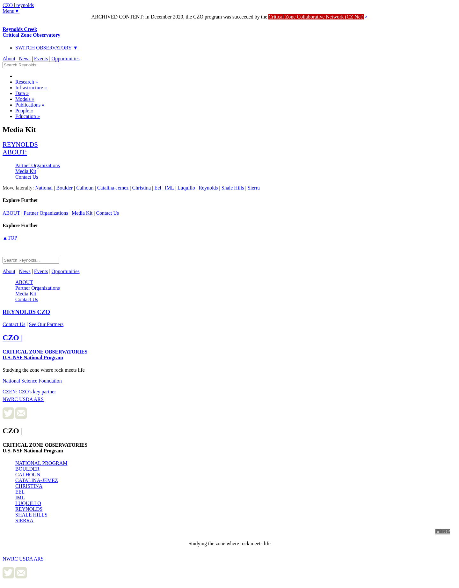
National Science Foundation (32, 380)
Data (22, 93)
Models (24, 99)
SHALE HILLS (31, 514)
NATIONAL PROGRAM (41, 463)
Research (26, 82)
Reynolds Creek (31, 32)
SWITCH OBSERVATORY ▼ (46, 47)
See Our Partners (46, 324)
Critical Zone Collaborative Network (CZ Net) (315, 16)
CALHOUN (27, 474)
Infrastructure (31, 87)
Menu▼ (11, 11)
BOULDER (27, 469)
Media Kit (25, 171)
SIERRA (24, 520)
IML (20, 497)
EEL (20, 492)
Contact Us (26, 177)
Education (27, 116)
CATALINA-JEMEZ (36, 480)
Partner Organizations (37, 165)
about (11, 213)
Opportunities (66, 58)
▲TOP (10, 238)
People (24, 110)
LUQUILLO (28, 503)
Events (41, 58)
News (24, 58)
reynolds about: (20, 148)
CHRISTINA (28, 486)
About (9, 58)
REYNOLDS (28, 509)
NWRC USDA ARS (23, 399)
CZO (26, 312)
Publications (29, 105)
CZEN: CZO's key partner (29, 391)
